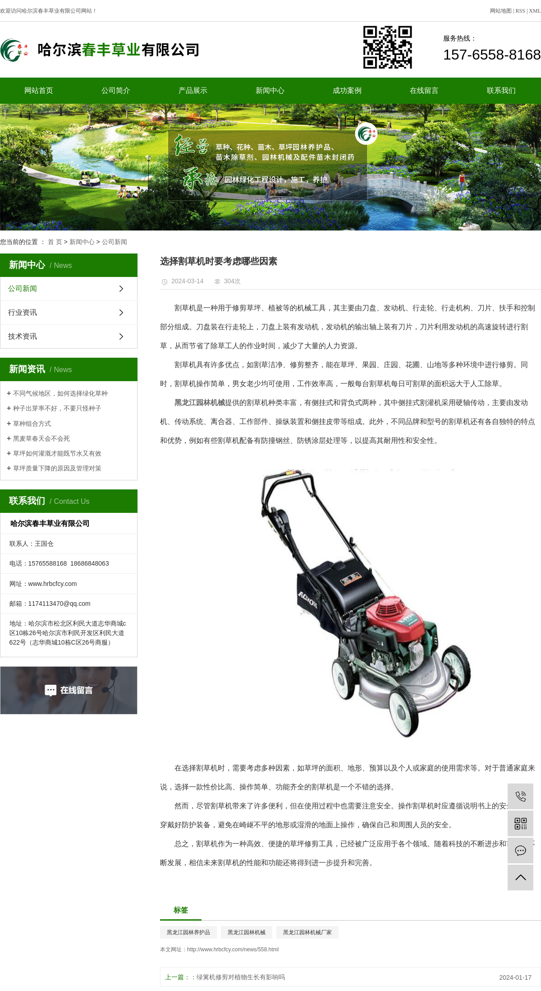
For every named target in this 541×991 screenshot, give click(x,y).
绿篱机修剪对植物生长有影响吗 (241, 977)
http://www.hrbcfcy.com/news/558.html (233, 949)
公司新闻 (114, 241)
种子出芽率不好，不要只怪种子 (57, 408)
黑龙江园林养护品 (188, 932)
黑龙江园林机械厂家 (307, 932)
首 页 (55, 241)
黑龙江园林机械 (247, 932)
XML (535, 11)
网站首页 (38, 90)
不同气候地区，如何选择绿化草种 (60, 393)
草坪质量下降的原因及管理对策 (57, 468)
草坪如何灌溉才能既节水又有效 (57, 453)
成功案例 (347, 90)
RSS (520, 11)
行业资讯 (22, 312)
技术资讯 (22, 336)
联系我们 (501, 90)
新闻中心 (270, 90)
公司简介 (115, 90)
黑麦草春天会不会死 (41, 438)
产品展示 (193, 90)
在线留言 (424, 90)
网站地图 (501, 11)
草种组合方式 (32, 423)
